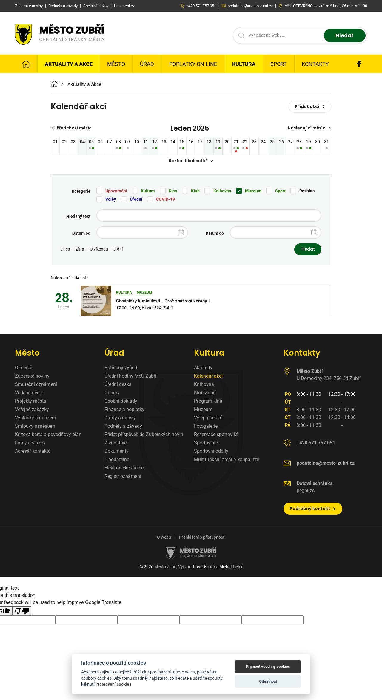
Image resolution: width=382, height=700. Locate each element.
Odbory (112, 393)
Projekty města (30, 401)
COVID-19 (165, 199)
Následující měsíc (308, 128)
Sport (278, 64)
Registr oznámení (122, 477)
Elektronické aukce (124, 468)
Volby (110, 199)
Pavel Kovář (204, 567)
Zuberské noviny (32, 376)
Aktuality (203, 368)
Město (116, 64)
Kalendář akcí (208, 376)
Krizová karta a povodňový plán (48, 435)
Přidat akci (310, 106)
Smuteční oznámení (36, 385)
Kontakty (315, 64)
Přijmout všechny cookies (268, 666)
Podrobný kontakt (313, 509)
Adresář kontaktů (33, 452)
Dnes (65, 249)
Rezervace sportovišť (216, 435)
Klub (195, 191)
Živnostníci (116, 443)
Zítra (80, 249)
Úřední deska (118, 385)
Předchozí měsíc (72, 128)
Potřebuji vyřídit (120, 368)
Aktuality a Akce (69, 64)
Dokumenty (116, 452)
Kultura (243, 64)
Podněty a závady (123, 426)
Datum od (81, 233)
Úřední (136, 199)
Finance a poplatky (124, 410)
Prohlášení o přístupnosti (202, 537)
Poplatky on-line (193, 64)
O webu (164, 537)
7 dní (118, 249)
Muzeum (253, 191)
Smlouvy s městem (35, 426)
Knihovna (222, 191)
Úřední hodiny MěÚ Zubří (130, 376)
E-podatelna (117, 460)
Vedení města (29, 393)
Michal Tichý (230, 567)
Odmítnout (268, 681)
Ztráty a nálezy (120, 418)
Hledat (344, 35)
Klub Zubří (205, 393)
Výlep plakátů (208, 418)
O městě (23, 368)
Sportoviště (206, 443)
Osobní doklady (120, 401)
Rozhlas (307, 191)
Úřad (147, 64)
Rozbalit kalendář (191, 161)
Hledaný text (78, 216)
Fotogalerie (206, 426)
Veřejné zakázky (32, 410)
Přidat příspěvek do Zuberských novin (143, 435)
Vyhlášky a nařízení (35, 418)
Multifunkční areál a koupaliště (226, 460)
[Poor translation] (21, 611)
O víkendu (99, 249)
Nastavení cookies (113, 684)
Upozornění (116, 191)
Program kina (208, 401)
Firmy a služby (30, 443)
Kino (173, 191)
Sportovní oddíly (211, 452)
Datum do (215, 233)
